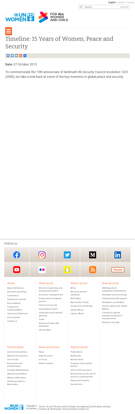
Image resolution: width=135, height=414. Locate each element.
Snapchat (67, 270)
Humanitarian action (48, 309)
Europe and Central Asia (81, 306)
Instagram (42, 255)
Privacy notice (61, 406)
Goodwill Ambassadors (18, 370)
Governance (13, 295)
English (112, 2)
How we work (110, 283)
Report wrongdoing (79, 406)
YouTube (17, 270)
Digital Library (79, 347)
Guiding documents (16, 299)
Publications (76, 352)
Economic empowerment (51, 295)
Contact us (12, 321)
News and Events (49, 347)
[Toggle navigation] (8, 31)
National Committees (17, 374)
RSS (93, 270)
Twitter (67, 255)
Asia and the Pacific (79, 302)
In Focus (43, 359)
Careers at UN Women (17, 313)
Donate (118, 270)
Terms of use (45, 406)
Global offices (76, 310)
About (11, 283)
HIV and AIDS (45, 330)
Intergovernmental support (114, 298)
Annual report (76, 359)
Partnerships (15, 347)
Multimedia (75, 356)
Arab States (75, 298)
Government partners (17, 352)
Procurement (13, 317)
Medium (93, 255)
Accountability (13, 303)
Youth (41, 319)
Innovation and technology (114, 295)
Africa (73, 288)
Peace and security (48, 305)
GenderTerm (76, 384)
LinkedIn (118, 255)
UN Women (31, 408)
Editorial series (46, 356)
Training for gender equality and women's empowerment (112, 316)
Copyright (30, 406)
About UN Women (15, 288)
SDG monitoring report (81, 370)
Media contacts (46, 363)
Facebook (17, 255)
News (41, 352)
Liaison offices (77, 313)
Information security (100, 406)
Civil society (12, 359)
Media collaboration (16, 378)
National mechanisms (17, 356)
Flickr (42, 270)
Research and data (110, 322)
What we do (46, 283)
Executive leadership (17, 292)
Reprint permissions (79, 380)
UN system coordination (113, 302)
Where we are (79, 283)
